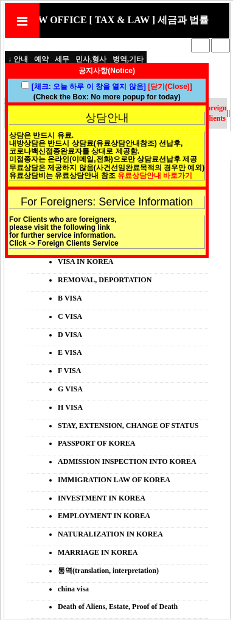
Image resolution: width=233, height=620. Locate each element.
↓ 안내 (18, 59)
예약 (41, 59)
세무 (62, 59)
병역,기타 (128, 59)
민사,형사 (90, 59)
